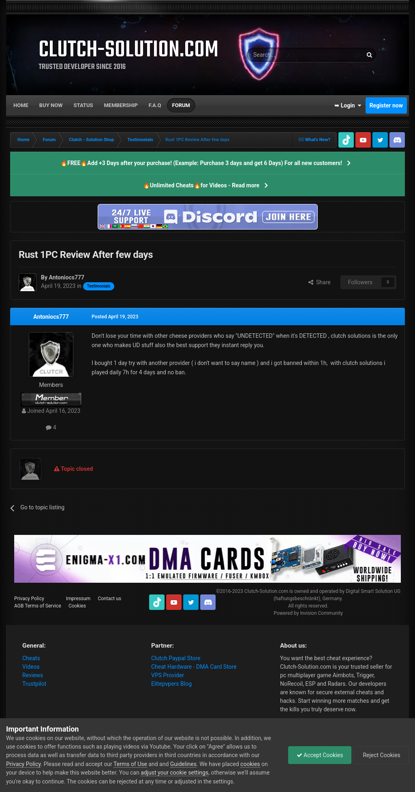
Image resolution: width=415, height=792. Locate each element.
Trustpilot (34, 683)
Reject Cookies (381, 755)
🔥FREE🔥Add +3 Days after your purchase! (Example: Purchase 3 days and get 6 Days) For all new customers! (201, 163)
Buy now (51, 105)
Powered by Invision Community (308, 613)
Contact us (109, 598)
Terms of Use (130, 764)
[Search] (285, 54)
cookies (250, 764)
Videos (31, 666)
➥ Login (347, 105)
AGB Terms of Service (37, 606)
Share (319, 282)
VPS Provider (167, 675)
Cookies (77, 606)
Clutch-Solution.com (266, 591)
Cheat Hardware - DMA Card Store (194, 666)
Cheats (31, 658)
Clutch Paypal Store (175, 658)
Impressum (78, 598)
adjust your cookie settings (174, 772)
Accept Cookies (320, 755)
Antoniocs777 (51, 316)
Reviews (32, 675)
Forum (181, 105)
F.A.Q (155, 105)
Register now (386, 105)
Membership (120, 105)
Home (20, 105)
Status (83, 105)
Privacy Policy (29, 598)
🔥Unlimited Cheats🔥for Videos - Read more (201, 185)
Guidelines (183, 764)
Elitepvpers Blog (171, 683)
